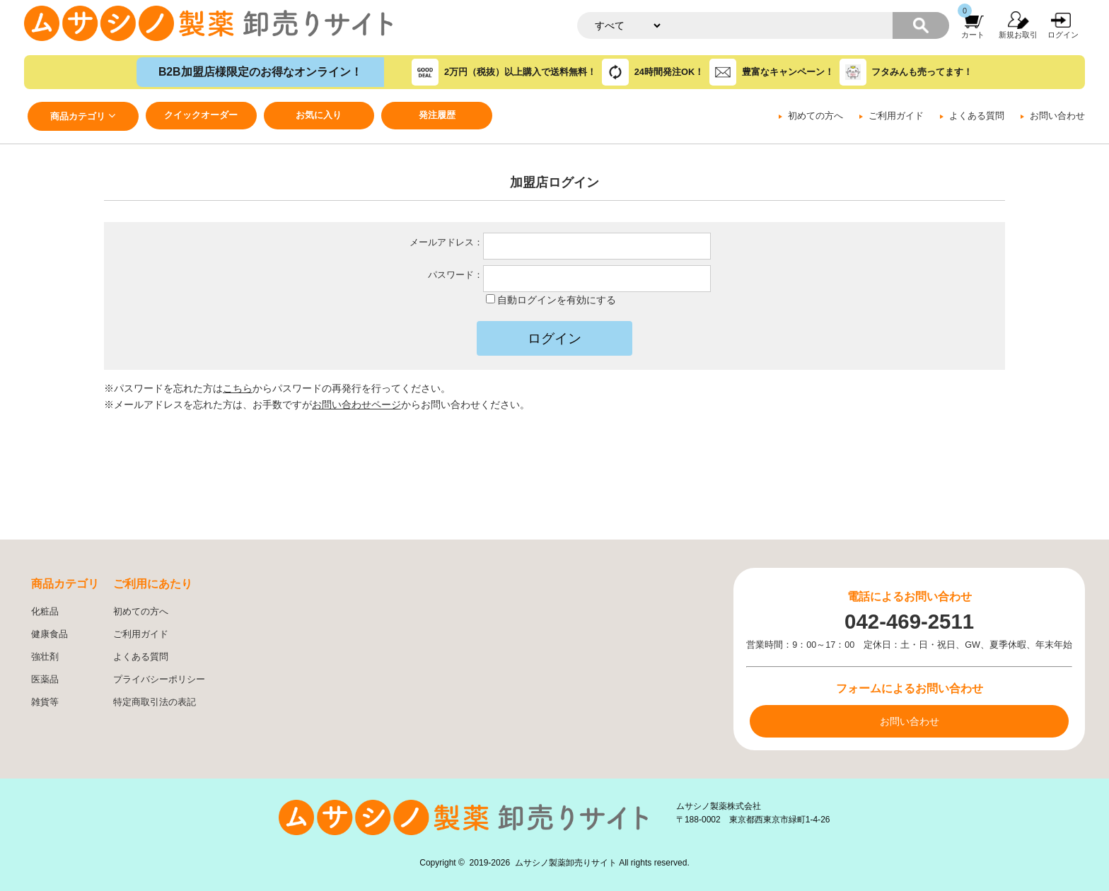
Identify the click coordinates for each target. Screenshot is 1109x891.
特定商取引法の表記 (154, 702)
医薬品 (45, 680)
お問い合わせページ (356, 404)
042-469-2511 (909, 621)
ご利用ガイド (896, 116)
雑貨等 (45, 702)
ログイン (1063, 34)
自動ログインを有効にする (556, 299)
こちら (237, 388)
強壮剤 (45, 657)
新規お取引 (1018, 34)
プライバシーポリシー (159, 680)
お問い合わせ (1057, 116)
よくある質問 (976, 116)
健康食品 (49, 634)
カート (973, 34)
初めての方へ (815, 116)
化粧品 (45, 612)
